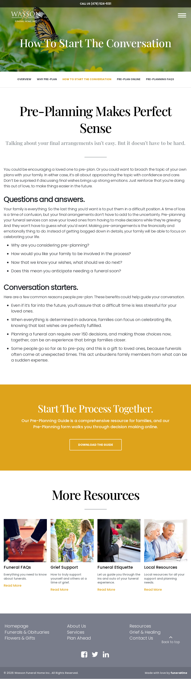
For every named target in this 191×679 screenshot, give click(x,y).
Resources (140, 626)
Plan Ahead (79, 638)
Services (75, 632)
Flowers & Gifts (20, 638)
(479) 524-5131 (101, 4)
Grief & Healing (144, 632)
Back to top (171, 642)
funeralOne (179, 673)
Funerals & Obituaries (27, 632)
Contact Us (141, 638)
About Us (76, 626)
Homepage (16, 626)
